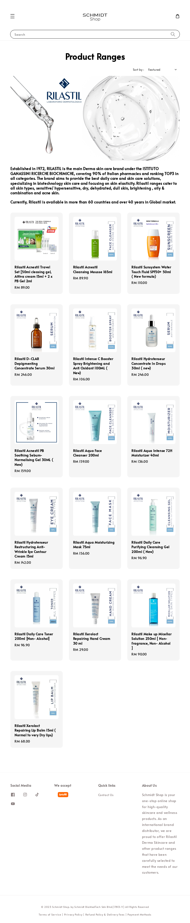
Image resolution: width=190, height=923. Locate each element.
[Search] (173, 34)
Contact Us (106, 795)
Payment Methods (139, 914)
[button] (12, 16)
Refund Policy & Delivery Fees (105, 914)
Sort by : (138, 70)
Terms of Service (50, 914)
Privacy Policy (73, 914)
